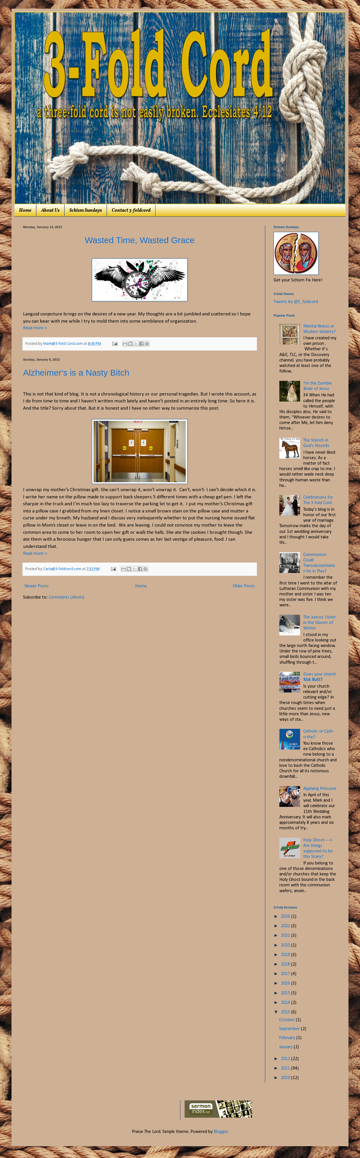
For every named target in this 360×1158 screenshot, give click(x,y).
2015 (286, 993)
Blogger (221, 1131)
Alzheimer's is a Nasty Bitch (76, 372)
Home (25, 210)
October (287, 1020)
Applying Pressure (319, 788)
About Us (50, 210)
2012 (286, 1059)
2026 (286, 916)
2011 (286, 1068)
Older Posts (244, 586)
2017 (286, 974)
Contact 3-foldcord (131, 210)
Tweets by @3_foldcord (296, 302)
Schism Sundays (85, 210)
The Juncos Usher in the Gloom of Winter (319, 623)
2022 (286, 926)
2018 (286, 964)
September (290, 1029)
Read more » (35, 328)
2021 (286, 935)
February (287, 1038)
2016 (286, 983)
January (286, 1047)
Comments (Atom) (66, 597)
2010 (286, 1078)
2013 (286, 1012)
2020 (286, 945)
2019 (286, 955)
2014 (286, 1002)
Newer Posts (36, 586)
